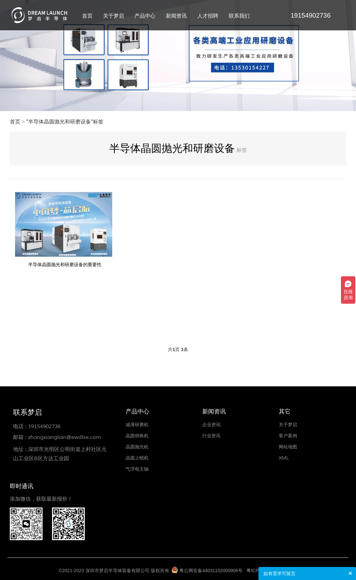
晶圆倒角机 (137, 436)
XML (284, 458)
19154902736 (44, 426)
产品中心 (144, 16)
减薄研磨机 (137, 424)
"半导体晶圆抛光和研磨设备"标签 (64, 122)
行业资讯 (211, 436)
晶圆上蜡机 (137, 458)
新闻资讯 (176, 16)
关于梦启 (113, 16)
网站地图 (288, 447)
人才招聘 (207, 16)
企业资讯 (211, 424)
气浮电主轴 (137, 469)
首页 (87, 16)
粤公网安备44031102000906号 (210, 570)
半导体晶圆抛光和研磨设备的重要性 (64, 264)
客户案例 (288, 436)
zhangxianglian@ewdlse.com (64, 437)
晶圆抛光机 (137, 447)
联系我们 (239, 16)
